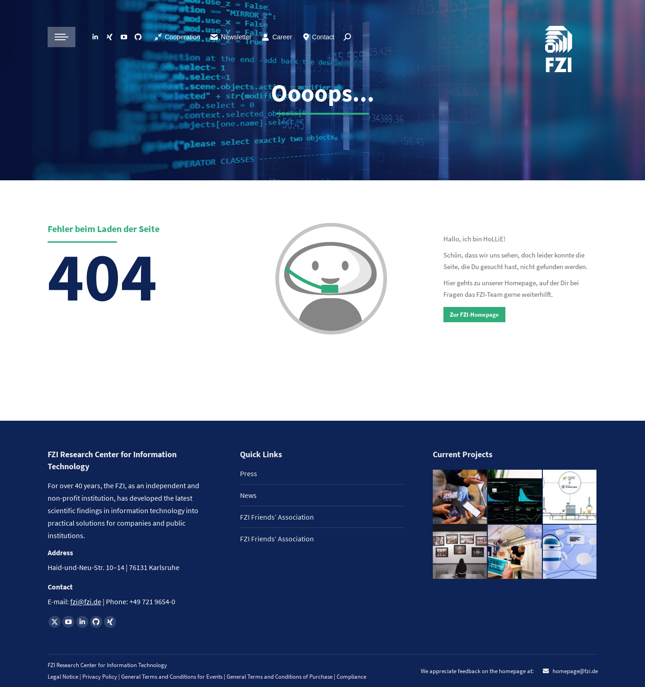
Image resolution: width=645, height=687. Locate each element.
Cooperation (182, 37)
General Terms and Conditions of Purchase (280, 677)
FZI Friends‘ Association (277, 538)
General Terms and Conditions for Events (171, 677)
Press (248, 473)
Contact (323, 37)
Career (282, 37)
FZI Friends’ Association (277, 516)
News (248, 495)
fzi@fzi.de (85, 601)
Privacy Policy (100, 677)
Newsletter (230, 37)
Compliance (351, 677)
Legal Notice (63, 677)
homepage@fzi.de (574, 671)
